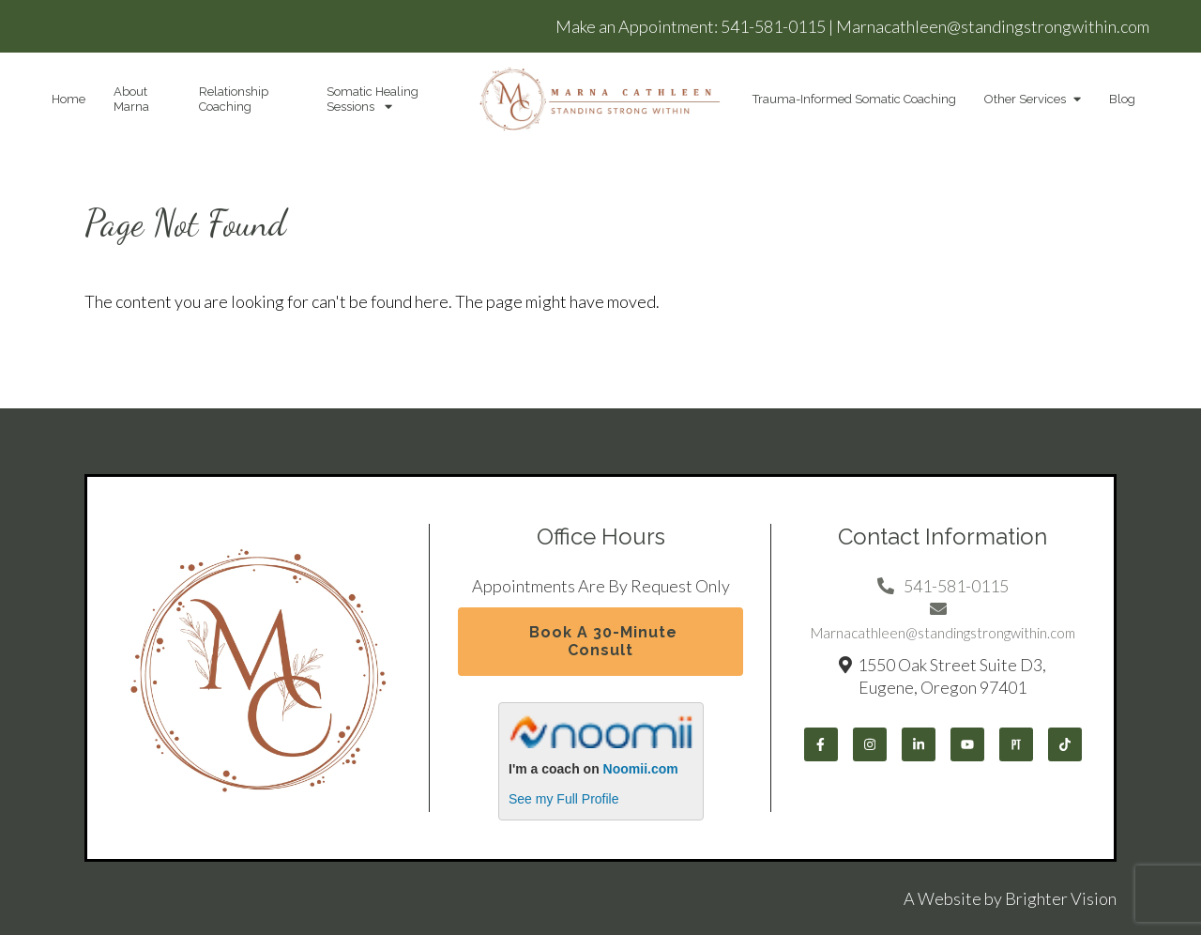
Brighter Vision (1061, 898)
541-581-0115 (773, 26)
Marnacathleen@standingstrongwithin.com (992, 26)
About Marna (131, 99)
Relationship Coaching (233, 99)
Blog (1122, 99)
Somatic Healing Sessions (372, 99)
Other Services (1025, 99)
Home (68, 99)
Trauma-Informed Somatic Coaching (854, 99)
